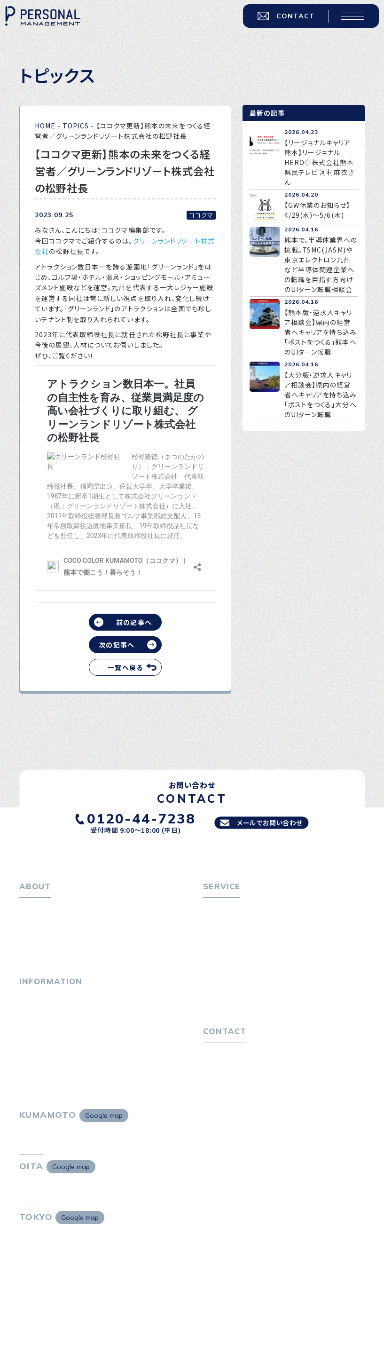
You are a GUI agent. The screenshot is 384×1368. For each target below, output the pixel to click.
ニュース (32, 1049)
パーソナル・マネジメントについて (70, 924)
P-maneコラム (42, 1034)
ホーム (29, 909)
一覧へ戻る (125, 667)
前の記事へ (133, 622)
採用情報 (39, 954)
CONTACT (277, 23)
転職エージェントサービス (248, 924)
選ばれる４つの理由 (239, 989)
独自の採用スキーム (239, 1019)
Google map (104, 1152)
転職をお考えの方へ (234, 909)
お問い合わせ (223, 1083)
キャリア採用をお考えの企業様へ (253, 973)
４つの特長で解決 (235, 1004)
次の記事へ (116, 644)
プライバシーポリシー (235, 1098)
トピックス (34, 1019)
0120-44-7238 (132, 817)
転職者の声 (226, 954)
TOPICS (76, 125)
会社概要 (39, 939)
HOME (45, 125)
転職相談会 (226, 939)
